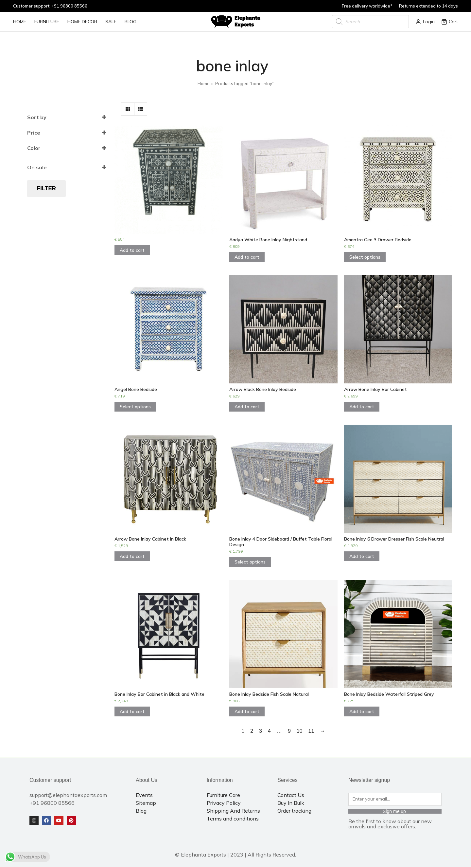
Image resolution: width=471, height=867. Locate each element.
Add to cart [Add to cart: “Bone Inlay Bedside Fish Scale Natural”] (247, 711)
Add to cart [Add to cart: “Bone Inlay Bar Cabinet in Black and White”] (132, 711)
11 (311, 731)
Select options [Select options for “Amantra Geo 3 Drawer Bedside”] (364, 257)
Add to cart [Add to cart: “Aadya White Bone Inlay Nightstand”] (247, 257)
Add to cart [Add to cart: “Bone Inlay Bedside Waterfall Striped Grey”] (361, 711)
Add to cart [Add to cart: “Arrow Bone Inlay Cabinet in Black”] (132, 556)
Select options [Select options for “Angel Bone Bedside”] (135, 407)
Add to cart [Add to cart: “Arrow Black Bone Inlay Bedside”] (247, 407)
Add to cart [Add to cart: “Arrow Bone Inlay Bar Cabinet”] (361, 407)
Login (425, 22)
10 (300, 731)
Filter (46, 188)
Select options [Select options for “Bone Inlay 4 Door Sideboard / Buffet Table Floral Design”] (250, 562)
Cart (449, 22)
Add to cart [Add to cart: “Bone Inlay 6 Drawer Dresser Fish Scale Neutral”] (361, 556)
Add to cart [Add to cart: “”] (132, 250)
